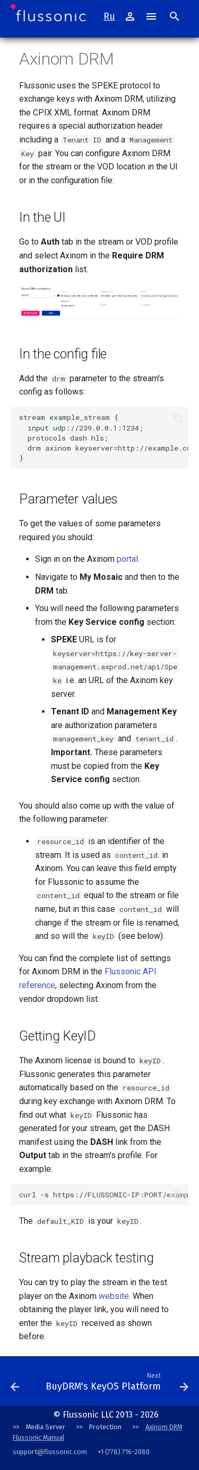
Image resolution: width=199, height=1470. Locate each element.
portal (127, 559)
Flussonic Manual (38, 1437)
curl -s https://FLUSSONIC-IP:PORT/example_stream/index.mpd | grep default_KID (103, 1194)
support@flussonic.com (50, 1452)
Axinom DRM (163, 1427)
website (114, 1296)
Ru (109, 16)
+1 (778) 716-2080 (124, 1452)
